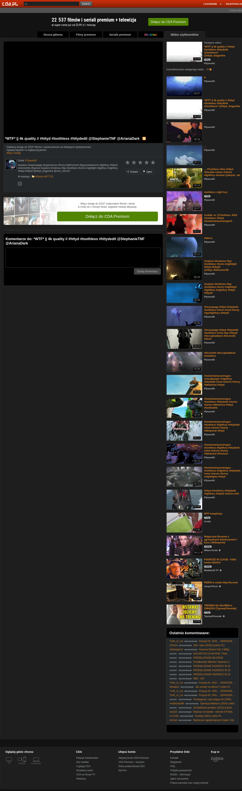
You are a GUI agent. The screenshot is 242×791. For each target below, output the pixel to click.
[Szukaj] (51, 3)
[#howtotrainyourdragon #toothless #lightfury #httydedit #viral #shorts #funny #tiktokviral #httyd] (184, 430)
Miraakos (174, 686)
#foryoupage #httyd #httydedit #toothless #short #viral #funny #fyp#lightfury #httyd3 (221, 310)
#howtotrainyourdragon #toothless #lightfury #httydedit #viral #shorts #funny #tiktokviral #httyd (222, 426)
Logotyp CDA (83, 766)
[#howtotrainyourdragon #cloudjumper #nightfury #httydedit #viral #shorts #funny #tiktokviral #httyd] (184, 385)
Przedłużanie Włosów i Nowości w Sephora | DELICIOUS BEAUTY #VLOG (199, 663)
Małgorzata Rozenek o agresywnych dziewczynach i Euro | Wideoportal (220, 539)
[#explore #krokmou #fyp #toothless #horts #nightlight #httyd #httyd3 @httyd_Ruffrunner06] (184, 270)
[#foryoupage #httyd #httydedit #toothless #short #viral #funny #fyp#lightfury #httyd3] (184, 316)
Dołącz (168, 22)
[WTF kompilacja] (184, 522)
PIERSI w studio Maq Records (221, 582)
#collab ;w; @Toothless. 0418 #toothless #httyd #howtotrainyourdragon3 (220, 218)
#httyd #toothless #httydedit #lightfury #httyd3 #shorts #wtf (221, 492)
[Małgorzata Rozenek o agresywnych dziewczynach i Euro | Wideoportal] (184, 545)
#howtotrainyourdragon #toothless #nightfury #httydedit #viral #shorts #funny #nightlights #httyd (222, 472)
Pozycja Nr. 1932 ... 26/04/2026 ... (217, 682)
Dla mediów (82, 762)
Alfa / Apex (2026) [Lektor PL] (209, 645)
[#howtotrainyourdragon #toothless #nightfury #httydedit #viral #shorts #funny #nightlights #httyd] (184, 476)
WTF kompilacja (213, 513)
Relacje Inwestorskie (87, 758)
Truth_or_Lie (176, 641)
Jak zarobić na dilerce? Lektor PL (212, 686)
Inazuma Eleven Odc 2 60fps (214, 649)
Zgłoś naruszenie (179, 778)
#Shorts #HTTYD (44, 176)
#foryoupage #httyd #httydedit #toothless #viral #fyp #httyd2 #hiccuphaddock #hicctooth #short (221, 334)
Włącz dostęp (14, 153)
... (205, 146)
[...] (184, 155)
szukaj (86, 4)
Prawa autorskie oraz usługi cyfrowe (189, 782)
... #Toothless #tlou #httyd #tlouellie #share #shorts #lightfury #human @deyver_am (222, 172)
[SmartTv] (25, 765)
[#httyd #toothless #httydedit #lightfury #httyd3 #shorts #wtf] (184, 499)
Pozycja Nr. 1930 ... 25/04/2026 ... (217, 691)
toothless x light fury (216, 192)
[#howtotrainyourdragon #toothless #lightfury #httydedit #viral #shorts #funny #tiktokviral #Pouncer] (184, 453)
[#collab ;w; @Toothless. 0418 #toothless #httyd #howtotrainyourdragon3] (184, 224)
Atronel (173, 720)
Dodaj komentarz (147, 271)
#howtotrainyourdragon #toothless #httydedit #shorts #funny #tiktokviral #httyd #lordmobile (220, 403)
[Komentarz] (83, 257)
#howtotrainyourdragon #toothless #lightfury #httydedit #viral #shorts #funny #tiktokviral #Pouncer (222, 449)
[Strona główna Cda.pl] (10, 4)
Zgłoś (147, 171)
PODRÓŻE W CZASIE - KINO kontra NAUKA (220, 561)
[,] (184, 132)
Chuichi (174, 645)
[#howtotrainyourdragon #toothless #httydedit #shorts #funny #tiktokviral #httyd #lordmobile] (184, 407)
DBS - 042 (198, 678)
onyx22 (173, 711)
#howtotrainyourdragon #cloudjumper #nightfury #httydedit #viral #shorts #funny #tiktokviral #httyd (222, 380)
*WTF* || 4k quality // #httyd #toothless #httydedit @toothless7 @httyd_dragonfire (222, 103)
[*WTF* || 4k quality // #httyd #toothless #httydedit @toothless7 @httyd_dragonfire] (184, 51)
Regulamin (176, 762)
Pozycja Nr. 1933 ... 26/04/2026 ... (217, 641)
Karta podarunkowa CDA (131, 766)
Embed (132, 171)
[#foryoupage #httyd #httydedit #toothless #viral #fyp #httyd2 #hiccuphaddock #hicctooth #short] (184, 339)
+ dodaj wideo (235, 10)
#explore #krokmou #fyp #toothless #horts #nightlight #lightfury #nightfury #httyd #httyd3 (220, 288)
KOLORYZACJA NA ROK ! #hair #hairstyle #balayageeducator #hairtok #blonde (199, 655)
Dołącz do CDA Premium (107, 216)
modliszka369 (177, 703)
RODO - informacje (180, 774)
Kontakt (174, 758)
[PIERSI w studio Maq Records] (184, 591)
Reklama (81, 778)
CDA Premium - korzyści (131, 762)
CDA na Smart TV (85, 774)
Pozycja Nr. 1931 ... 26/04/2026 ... (217, 695)
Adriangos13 (176, 649)
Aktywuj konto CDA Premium (133, 758)
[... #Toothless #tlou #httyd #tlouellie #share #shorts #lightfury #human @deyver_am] (184, 178)
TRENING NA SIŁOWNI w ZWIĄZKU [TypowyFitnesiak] (220, 607)
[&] (184, 86)
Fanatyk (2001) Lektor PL (208, 716)
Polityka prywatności (181, 770)
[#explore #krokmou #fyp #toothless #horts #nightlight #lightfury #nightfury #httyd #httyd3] (184, 293)
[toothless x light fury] (184, 201)
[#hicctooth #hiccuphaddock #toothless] (184, 362)
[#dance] (184, 247)
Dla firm (122, 770)
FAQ (172, 766)
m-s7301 (174, 716)
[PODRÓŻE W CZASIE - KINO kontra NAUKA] (184, 568)
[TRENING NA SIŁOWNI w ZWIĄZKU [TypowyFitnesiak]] (184, 614)
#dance (208, 238)
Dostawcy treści (84, 770)
